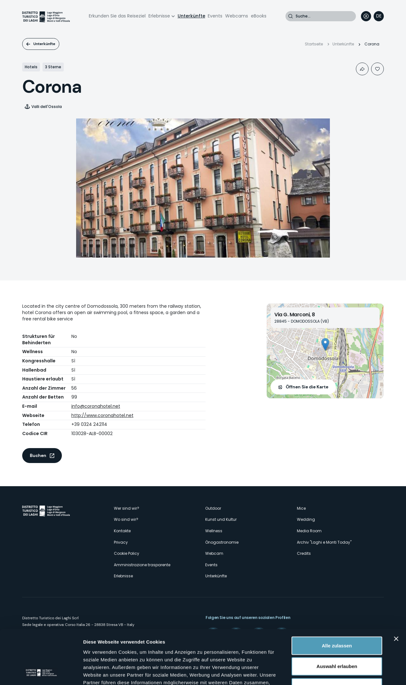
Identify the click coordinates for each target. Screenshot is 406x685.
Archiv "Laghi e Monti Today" (324, 542)
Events (215, 16)
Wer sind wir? (126, 508)
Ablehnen (337, 636)
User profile (366, 16)
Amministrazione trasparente (142, 564)
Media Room (309, 531)
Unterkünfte (191, 16)
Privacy (121, 542)
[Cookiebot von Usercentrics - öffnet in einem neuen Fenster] (41, 672)
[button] (325, 344)
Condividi (362, 69)
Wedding (306, 519)
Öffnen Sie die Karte (307, 387)
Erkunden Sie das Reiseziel (117, 16)
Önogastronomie (222, 542)
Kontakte (122, 531)
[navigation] (379, 16)
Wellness (213, 531)
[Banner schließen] (396, 588)
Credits (304, 553)
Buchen (38, 455)
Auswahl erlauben (337, 615)
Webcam (214, 553)
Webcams (236, 16)
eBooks (258, 16)
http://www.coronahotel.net (102, 415)
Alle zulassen (337, 594)
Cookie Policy (126, 553)
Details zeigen (337, 672)
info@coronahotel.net (95, 406)
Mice (301, 508)
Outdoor (213, 508)
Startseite (314, 44)
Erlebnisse (159, 16)
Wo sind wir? (126, 519)
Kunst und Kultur (221, 519)
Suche (290, 16)
